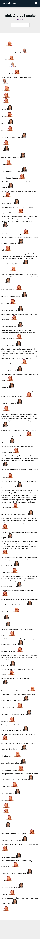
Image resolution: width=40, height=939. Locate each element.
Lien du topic (20, 19)
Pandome (9, 3)
